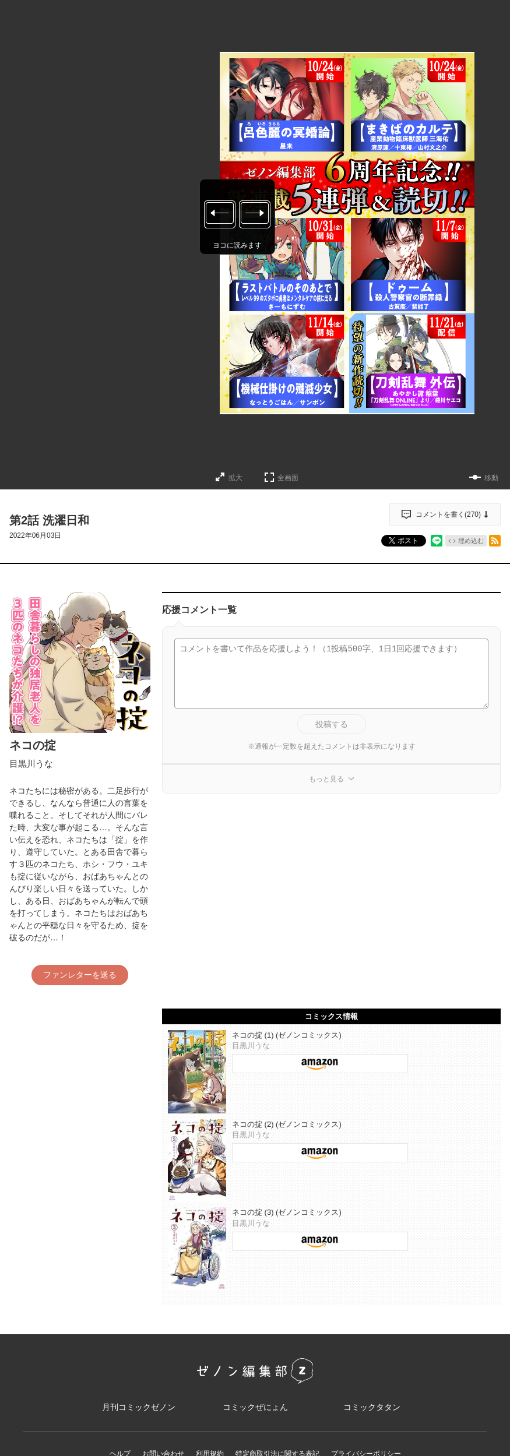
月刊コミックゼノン (138, 1407)
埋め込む (471, 540)
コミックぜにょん (255, 1407)
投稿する (331, 724)
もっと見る (326, 779)
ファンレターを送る (80, 974)
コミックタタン (371, 1407)
